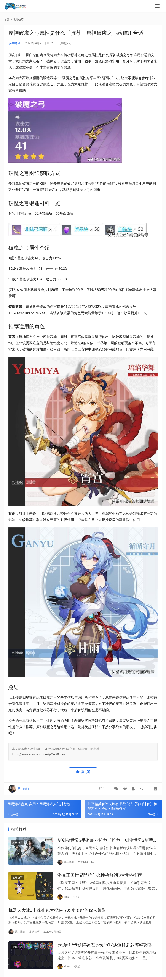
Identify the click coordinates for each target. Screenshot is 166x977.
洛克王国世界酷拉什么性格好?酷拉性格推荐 (99, 877)
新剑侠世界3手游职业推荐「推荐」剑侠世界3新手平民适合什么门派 (107, 841)
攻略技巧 (65, 43)
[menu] (157, 7)
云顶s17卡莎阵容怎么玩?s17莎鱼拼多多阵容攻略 (104, 950)
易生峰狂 (14, 43)
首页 (6, 19)
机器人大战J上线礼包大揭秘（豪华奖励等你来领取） (59, 914)
